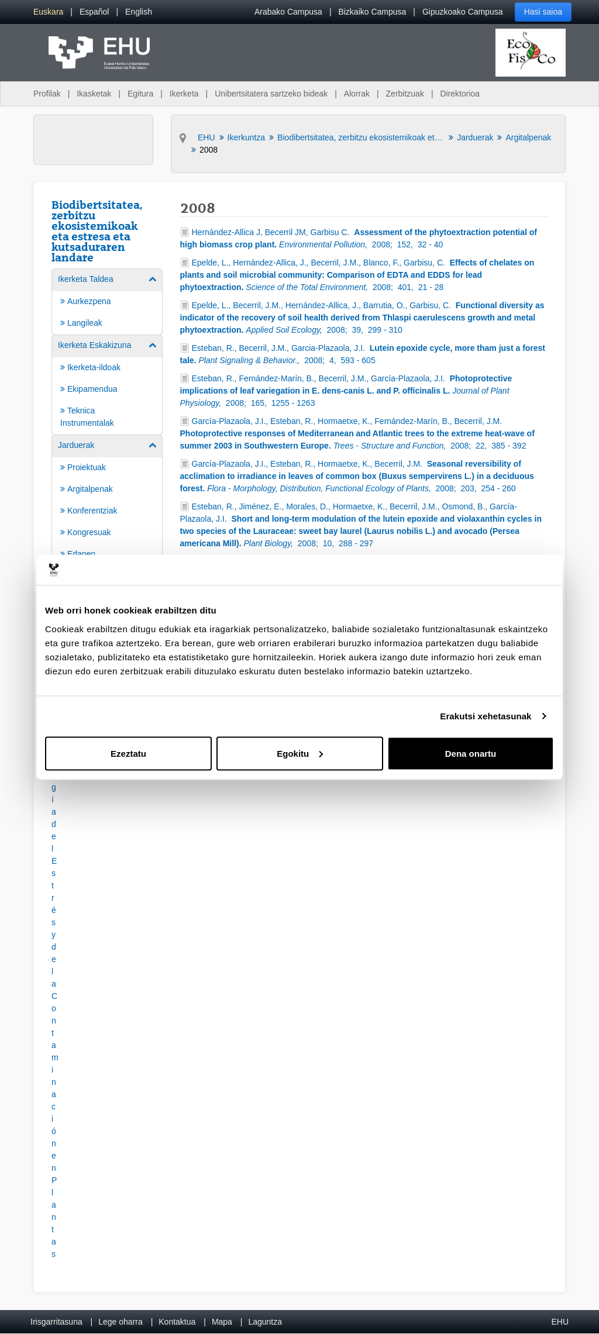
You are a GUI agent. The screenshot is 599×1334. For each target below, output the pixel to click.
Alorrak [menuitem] (357, 93)
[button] (53, 945)
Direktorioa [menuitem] (460, 93)
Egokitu (300, 753)
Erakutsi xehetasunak (485, 716)
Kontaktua (177, 1321)
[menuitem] (48, 12)
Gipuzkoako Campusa (462, 11)
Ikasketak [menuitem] (94, 93)
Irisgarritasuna (56, 1321)
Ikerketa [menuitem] (184, 93)
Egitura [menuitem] (140, 93)
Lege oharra (120, 1321)
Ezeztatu (128, 753)
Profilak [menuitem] (47, 93)
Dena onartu (471, 753)
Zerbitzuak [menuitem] (405, 93)
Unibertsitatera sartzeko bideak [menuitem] (271, 93)
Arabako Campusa (288, 11)
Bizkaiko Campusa (372, 11)
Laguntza (265, 1321)
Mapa (222, 1321)
